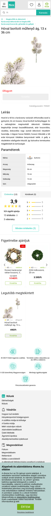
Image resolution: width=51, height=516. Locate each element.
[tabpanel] (25, 60)
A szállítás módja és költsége (14, 420)
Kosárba (25, 96)
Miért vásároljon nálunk (11, 427)
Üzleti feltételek (8, 433)
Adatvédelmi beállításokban (28, 497)
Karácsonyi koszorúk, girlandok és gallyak (17, 24)
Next (46, 264)
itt (14, 501)
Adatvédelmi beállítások (12, 430)
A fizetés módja (8, 423)
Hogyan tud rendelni (10, 414)
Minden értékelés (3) (25, 228)
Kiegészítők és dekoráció (16, 19)
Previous (4, 264)
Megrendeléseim (9, 453)
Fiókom (5, 450)
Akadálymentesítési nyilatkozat (15, 439)
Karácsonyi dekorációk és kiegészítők (16, 22)
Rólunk (5, 404)
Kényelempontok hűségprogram (15, 417)
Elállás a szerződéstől (11, 459)
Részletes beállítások (25, 512)
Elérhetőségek (8, 401)
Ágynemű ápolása (9, 436)
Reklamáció (7, 456)
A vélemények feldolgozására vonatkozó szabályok (23, 462)
